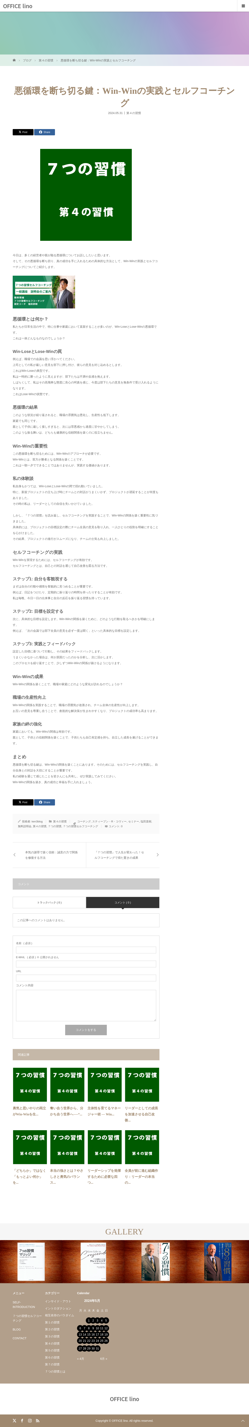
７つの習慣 (54, 826)
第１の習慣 (52, 1322)
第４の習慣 (133, 112)
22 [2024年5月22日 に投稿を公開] (89, 1340)
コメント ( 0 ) (123, 902)
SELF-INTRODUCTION (24, 1305)
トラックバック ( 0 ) (49, 902)
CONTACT (20, 1338)
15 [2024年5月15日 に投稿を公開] (89, 1334)
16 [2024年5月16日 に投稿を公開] (93, 1334)
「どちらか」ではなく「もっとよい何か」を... (29, 1177)
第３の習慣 (52, 1336)
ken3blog (37, 821)
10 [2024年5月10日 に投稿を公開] (97, 1328)
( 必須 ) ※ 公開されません (37, 957)
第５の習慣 (52, 1350)
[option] (31, 1261)
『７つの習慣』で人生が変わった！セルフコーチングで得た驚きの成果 (119, 855)
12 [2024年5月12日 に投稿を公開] (106, 1328)
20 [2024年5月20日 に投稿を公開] (80, 1340)
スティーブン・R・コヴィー (109, 821)
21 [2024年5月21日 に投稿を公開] (84, 1340)
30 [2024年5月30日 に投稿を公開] (93, 1348)
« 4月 (80, 1358)
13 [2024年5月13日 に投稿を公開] (80, 1334)
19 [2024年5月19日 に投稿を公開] (106, 1334)
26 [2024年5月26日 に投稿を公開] (106, 1340)
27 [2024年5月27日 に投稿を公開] (80, 1348)
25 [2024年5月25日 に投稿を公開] (101, 1340)
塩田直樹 (146, 821)
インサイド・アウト (58, 1301)
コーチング (84, 821)
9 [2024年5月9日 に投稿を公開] (93, 1328)
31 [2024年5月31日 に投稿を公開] (97, 1348)
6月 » (103, 1358)
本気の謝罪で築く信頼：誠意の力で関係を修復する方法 (51, 855)
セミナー (133, 821)
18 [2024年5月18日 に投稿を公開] (101, 1334)
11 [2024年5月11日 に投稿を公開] (101, 1328)
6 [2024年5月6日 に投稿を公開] (80, 1328)
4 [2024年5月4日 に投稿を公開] (102, 1320)
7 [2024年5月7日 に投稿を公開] (84, 1328)
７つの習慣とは (55, 1371)
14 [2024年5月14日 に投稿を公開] (84, 1334)
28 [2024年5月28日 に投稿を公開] (84, 1348)
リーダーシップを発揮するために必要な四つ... (104, 1177)
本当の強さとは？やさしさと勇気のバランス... (66, 1177)
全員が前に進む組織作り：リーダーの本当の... (141, 1177)
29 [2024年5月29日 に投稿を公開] (89, 1348)
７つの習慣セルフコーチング (80, 826)
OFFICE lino (17, 6)
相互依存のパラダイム (59, 1315)
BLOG (17, 1329)
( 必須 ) (24, 943)
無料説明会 (24, 826)
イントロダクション (58, 1308)
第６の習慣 (52, 1357)
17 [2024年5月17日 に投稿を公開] (97, 1334)
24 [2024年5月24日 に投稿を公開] (97, 1340)
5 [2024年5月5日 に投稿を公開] (106, 1320)
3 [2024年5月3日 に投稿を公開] (97, 1320)
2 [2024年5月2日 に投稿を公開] (93, 1320)
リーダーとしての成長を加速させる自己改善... (141, 1114)
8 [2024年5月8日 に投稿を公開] (89, 1328)
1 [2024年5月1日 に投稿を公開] (89, 1320)
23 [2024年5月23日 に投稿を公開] (93, 1340)
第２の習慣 (52, 1329)
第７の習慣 (52, 1364)
